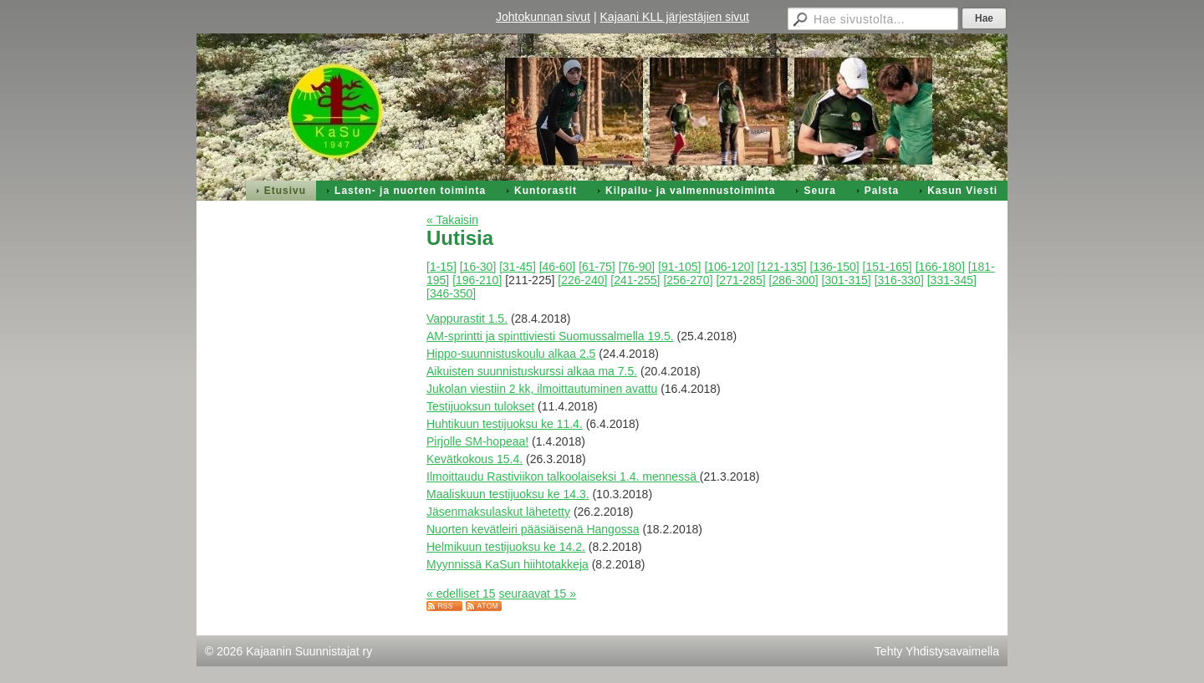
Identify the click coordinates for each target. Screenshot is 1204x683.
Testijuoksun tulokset (480, 406)
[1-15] (441, 266)
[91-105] (679, 266)
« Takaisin (452, 220)
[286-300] (794, 280)
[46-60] (557, 266)
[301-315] (846, 280)
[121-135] (781, 266)
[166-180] (940, 266)
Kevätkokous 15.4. (474, 459)
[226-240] (582, 280)
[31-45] (517, 266)
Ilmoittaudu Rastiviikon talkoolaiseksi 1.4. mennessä (563, 476)
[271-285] (740, 280)
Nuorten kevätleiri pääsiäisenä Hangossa (532, 529)
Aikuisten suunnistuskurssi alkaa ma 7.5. (531, 371)
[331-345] (952, 280)
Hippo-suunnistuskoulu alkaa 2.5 (510, 353)
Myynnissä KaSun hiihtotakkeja (507, 564)
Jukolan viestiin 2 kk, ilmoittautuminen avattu (541, 388)
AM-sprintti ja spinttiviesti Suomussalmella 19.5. (550, 336)
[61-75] (597, 266)
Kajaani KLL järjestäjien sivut (674, 16)
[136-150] (835, 266)
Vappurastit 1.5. (467, 318)
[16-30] (478, 266)
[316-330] (899, 280)
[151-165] (887, 266)
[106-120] (728, 266)
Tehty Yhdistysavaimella (937, 651)
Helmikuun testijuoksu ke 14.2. (505, 546)
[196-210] (477, 280)
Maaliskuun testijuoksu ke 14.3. (507, 494)
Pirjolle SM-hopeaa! (477, 441)
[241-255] (635, 280)
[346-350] (451, 293)
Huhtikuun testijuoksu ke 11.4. (504, 424)
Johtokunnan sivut (543, 16)
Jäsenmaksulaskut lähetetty (498, 511)
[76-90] (637, 266)
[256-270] (687, 280)
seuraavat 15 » (537, 593)
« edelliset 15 (461, 593)
